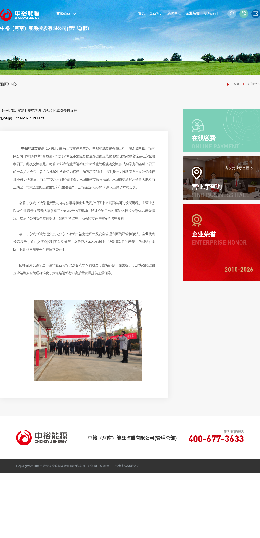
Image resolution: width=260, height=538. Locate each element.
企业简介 (156, 13)
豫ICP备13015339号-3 (97, 466)
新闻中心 (174, 13)
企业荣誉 (193, 13)
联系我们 (211, 13)
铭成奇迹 (134, 466)
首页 (141, 13)
